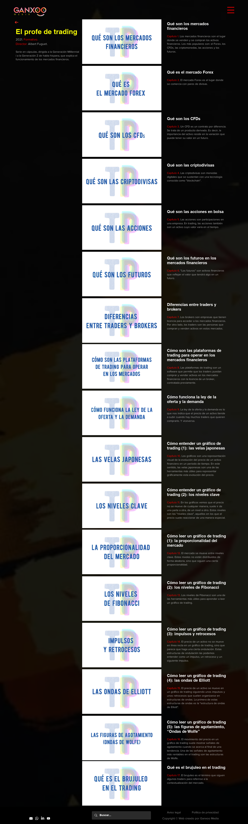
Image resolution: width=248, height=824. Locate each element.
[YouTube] (48, 818)
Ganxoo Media (209, 818)
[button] (230, 10)
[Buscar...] (121, 815)
